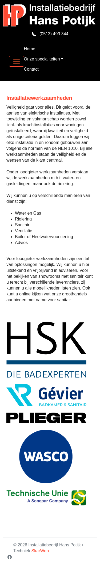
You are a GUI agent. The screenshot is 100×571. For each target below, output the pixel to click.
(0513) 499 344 (50, 34)
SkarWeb (40, 551)
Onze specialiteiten (42, 59)
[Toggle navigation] (16, 61)
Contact (31, 69)
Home (29, 49)
